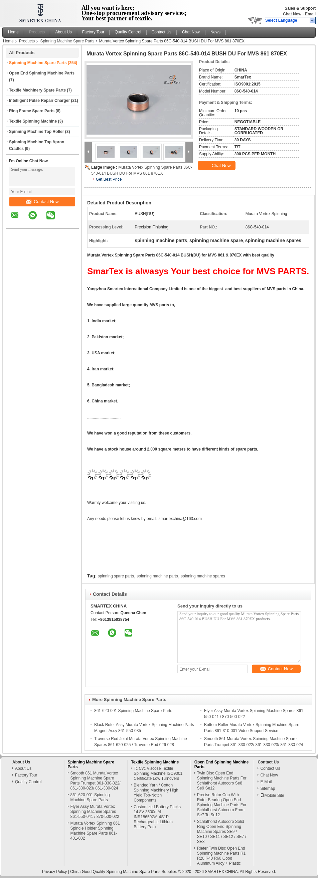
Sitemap (267, 788)
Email (310, 14)
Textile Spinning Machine (33, 121)
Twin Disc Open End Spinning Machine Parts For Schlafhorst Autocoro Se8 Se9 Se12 (222, 781)
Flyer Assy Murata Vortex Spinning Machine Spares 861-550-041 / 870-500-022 (94, 811)
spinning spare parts (116, 576)
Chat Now (292, 14)
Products (37, 32)
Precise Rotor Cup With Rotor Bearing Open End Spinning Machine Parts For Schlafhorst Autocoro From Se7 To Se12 (222, 805)
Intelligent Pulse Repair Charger (39, 100)
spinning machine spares (203, 576)
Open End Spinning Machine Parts (41, 73)
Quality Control (128, 32)
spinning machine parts (157, 576)
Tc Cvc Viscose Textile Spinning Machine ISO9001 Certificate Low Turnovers (158, 773)
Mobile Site (272, 795)
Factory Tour (93, 32)
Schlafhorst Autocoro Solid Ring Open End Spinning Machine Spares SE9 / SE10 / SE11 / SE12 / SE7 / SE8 (221, 831)
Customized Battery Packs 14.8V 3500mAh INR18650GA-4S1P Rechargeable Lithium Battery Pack (157, 817)
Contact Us (161, 32)
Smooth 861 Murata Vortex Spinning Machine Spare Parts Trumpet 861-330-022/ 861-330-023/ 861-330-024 (95, 781)
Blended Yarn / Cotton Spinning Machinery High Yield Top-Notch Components (156, 793)
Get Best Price (109, 179)
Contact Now (42, 201)
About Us (63, 32)
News (215, 32)
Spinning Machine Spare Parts (67, 41)
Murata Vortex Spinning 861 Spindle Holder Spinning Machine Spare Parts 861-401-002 (95, 831)
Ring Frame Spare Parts (31, 111)
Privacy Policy (54, 871)
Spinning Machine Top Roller (36, 131)
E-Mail (266, 781)
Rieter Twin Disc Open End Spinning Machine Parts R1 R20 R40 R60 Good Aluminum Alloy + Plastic (221, 856)
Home (13, 32)
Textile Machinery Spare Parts (37, 90)
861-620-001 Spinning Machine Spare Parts (133, 710)
